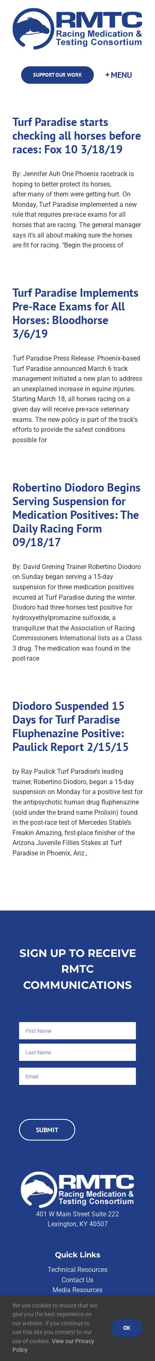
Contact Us (77, 1280)
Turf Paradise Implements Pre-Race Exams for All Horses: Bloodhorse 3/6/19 (75, 313)
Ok (127, 1328)
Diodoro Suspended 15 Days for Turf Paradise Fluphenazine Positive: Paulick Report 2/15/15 (70, 726)
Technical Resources (77, 1270)
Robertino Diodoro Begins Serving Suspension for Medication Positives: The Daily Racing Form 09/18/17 (76, 515)
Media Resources (77, 1290)
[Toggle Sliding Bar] (118, 75)
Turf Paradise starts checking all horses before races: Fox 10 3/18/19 (76, 135)
